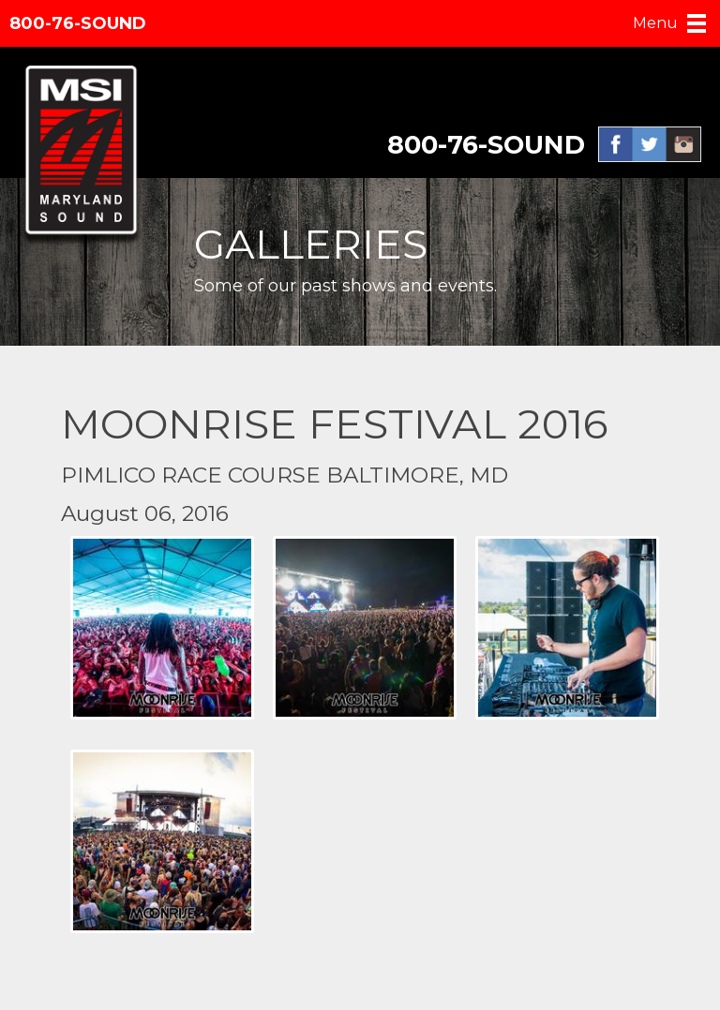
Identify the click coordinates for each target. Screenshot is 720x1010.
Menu (655, 23)
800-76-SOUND (77, 23)
